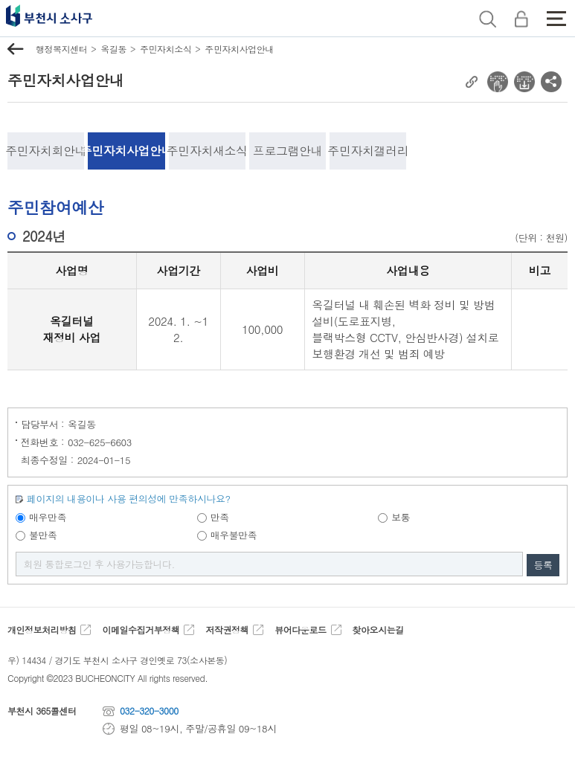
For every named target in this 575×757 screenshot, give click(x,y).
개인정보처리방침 (41, 630)
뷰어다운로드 (300, 630)
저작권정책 (226, 630)
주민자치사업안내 (239, 48)
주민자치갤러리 (368, 150)
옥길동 (113, 48)
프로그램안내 (287, 150)
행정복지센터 (61, 48)
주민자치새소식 (207, 150)
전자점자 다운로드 (524, 81)
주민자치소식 (165, 48)
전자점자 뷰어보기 (497, 81)
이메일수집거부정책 (140, 630)
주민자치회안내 (45, 150)
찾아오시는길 (377, 630)
